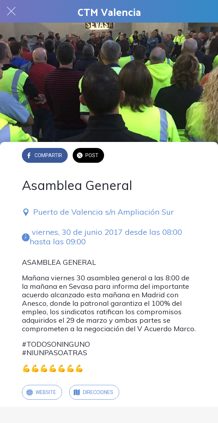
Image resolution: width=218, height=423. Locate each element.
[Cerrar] (11, 11)
